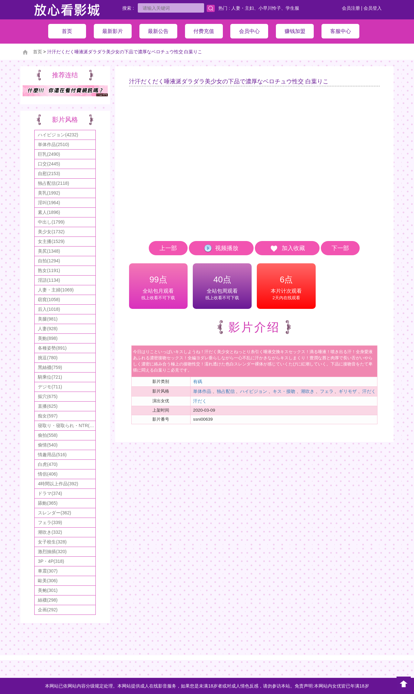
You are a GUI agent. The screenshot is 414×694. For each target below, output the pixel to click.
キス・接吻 (284, 391)
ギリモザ (348, 391)
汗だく (369, 391)
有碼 (197, 381)
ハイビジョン (253, 391)
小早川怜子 (269, 8)
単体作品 (202, 391)
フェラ (326, 391)
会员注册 (351, 8)
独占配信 (226, 391)
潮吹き (307, 391)
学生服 (292, 8)
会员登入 (373, 8)
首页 (37, 51)
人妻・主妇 (242, 8)
